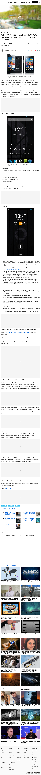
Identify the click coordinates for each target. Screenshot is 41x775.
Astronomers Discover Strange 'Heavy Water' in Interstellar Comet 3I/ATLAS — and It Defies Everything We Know (30, 688)
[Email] (37, 50)
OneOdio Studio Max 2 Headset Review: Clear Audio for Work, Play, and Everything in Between (9, 526)
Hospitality (10, 752)
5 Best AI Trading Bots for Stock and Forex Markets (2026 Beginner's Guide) (29, 519)
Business (2, 755)
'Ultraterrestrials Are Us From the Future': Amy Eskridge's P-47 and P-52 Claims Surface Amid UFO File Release (30, 652)
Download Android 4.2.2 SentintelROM (13, 332)
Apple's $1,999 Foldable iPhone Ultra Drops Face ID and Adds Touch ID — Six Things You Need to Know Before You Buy (10, 635)
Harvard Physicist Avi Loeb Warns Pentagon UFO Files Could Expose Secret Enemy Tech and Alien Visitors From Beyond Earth (30, 635)
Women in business (12, 762)
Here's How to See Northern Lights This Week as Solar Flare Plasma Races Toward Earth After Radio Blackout (30, 617)
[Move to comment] (39, 50)
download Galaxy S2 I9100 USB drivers (12, 269)
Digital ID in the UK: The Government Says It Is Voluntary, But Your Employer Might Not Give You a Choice (30, 723)
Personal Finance (3, 759)
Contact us (18, 752)
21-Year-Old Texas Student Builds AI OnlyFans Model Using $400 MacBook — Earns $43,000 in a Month (10, 705)
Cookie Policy (19, 757)
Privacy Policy (19, 755)
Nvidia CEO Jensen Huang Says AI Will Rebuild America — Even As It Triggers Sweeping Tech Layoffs (29, 599)
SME (1, 757)
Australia (25, 750)
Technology (2, 760)
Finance (10, 757)
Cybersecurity (11, 759)
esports (10, 764)
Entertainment (3, 762)
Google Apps (26, 332)
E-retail (10, 750)
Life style (2, 764)
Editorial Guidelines (30, 535)
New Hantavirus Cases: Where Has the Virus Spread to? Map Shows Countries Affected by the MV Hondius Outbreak (10, 581)
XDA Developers (8, 488)
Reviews (2, 767)
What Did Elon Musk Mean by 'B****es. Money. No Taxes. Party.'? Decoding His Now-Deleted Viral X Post (30, 741)
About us (18, 750)
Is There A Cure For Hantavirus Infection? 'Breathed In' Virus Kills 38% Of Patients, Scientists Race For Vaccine (9, 670)
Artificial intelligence (12, 760)
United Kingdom (26, 755)
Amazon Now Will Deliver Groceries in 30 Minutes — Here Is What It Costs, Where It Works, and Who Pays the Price (29, 670)
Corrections (18, 759)
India (25, 752)
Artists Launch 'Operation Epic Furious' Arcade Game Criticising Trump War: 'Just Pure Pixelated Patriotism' (9, 617)
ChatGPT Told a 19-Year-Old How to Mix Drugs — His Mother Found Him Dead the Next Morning (30, 705)
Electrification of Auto (12, 755)
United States (26, 757)
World (2, 750)
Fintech (10, 767)
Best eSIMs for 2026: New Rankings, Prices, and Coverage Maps (10, 519)
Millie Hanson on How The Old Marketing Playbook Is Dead (30, 513)
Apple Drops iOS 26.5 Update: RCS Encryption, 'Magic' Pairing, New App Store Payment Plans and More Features (9, 723)
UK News (2, 752)
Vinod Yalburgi (8, 48)
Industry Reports (11, 769)
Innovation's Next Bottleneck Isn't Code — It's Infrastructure (10, 513)
